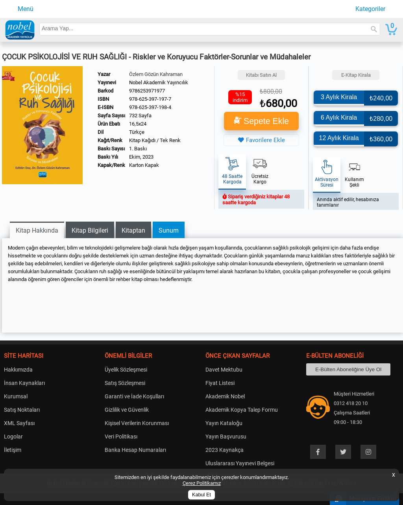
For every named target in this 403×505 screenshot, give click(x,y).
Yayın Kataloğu (223, 423)
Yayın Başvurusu (225, 436)
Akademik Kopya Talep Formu (241, 410)
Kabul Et (201, 495)
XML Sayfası (19, 423)
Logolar (13, 436)
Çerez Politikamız (202, 483)
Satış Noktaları (22, 410)
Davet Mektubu (223, 369)
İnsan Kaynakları (24, 383)
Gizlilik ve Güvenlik (127, 410)
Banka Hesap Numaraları (135, 450)
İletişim (12, 450)
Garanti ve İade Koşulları (134, 396)
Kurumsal (16, 396)
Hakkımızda (18, 369)
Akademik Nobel (225, 396)
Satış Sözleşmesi (125, 383)
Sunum (169, 230)
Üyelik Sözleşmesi (126, 369)
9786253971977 (147, 91)
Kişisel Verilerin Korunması (137, 423)
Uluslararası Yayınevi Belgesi (239, 463)
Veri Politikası (121, 436)
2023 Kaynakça (224, 450)
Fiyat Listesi (220, 383)
